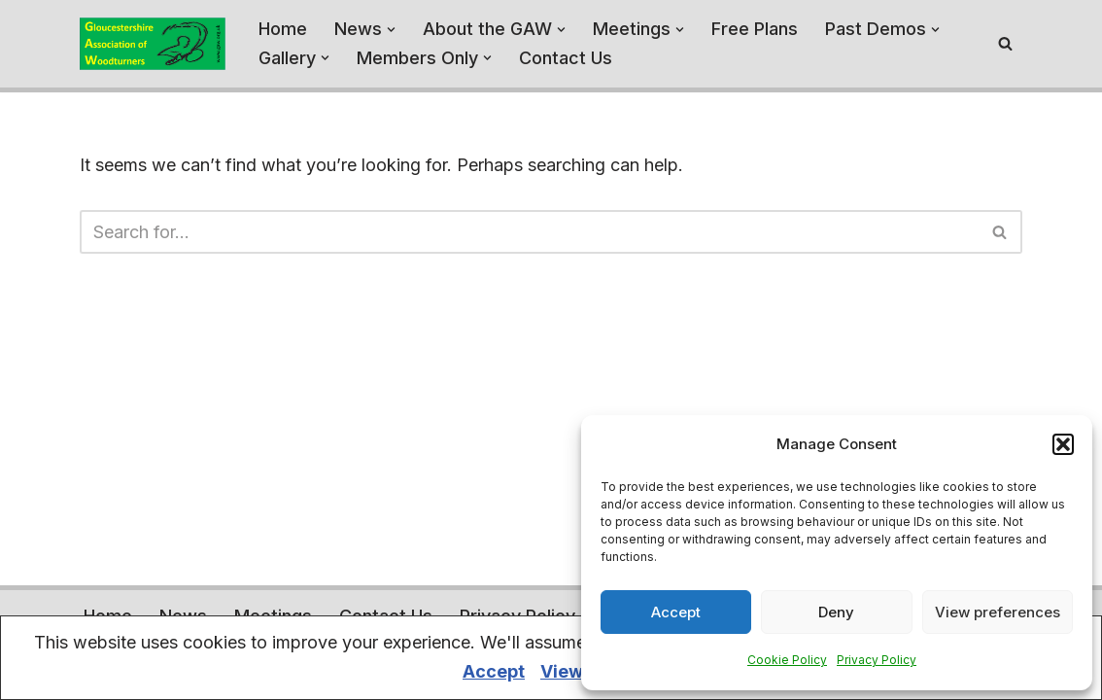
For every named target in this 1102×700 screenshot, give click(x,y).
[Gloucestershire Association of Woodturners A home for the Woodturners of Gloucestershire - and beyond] (152, 44)
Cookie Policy (787, 659)
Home (282, 28)
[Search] (1005, 43)
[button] (1063, 444)
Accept (676, 612)
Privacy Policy (876, 659)
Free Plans (754, 28)
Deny (836, 612)
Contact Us (565, 58)
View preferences (997, 612)
